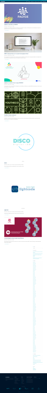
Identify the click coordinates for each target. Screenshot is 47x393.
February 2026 (34, 263)
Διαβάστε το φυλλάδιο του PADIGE (11, 24)
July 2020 (34, 340)
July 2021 (34, 326)
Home (26, 1)
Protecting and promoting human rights (37, 361)
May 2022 (34, 314)
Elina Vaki (6, 55)
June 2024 (34, 286)
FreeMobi (34, 256)
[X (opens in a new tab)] (42, 0)
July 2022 (34, 312)
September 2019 (34, 350)
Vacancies (34, 364)
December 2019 (34, 347)
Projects (29, 1)
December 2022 (34, 306)
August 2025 (34, 270)
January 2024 (34, 292)
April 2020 (34, 343)
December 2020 (34, 334)
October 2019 (34, 349)
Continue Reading (7, 30)
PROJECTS (22, 164)
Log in (33, 367)
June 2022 (34, 313)
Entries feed (34, 368)
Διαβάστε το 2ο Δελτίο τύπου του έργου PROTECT (13, 82)
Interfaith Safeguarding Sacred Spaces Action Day (37, 253)
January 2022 (34, 319)
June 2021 (34, 327)
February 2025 (34, 277)
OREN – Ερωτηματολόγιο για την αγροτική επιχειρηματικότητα (16, 53)
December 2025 (34, 265)
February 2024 (34, 291)
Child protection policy (35, 356)
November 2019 (34, 348)
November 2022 (34, 307)
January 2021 (34, 333)
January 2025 (34, 278)
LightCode (6, 210)
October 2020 (34, 336)
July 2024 (34, 285)
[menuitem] (44, 1)
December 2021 (34, 320)
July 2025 (34, 271)
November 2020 (34, 335)
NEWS (13, 55)
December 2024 (34, 279)
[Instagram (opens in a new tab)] (44, 0)
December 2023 (34, 293)
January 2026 (34, 264)
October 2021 (34, 322)
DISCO (5, 163)
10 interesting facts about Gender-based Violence (14, 238)
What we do (32, 1)
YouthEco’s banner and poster (10, 115)
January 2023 (34, 305)
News (38, 1)
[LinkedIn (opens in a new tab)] (45, 0)
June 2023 (34, 299)
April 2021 (34, 329)
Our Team (36, 1)
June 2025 (34, 272)
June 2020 (34, 341)
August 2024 (34, 284)
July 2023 (34, 298)
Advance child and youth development (17, 164)
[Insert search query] (38, 248)
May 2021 (34, 328)
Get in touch (41, 1)
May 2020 (34, 342)
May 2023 (34, 300)
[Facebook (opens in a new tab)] (43, 0)
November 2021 (34, 321)
